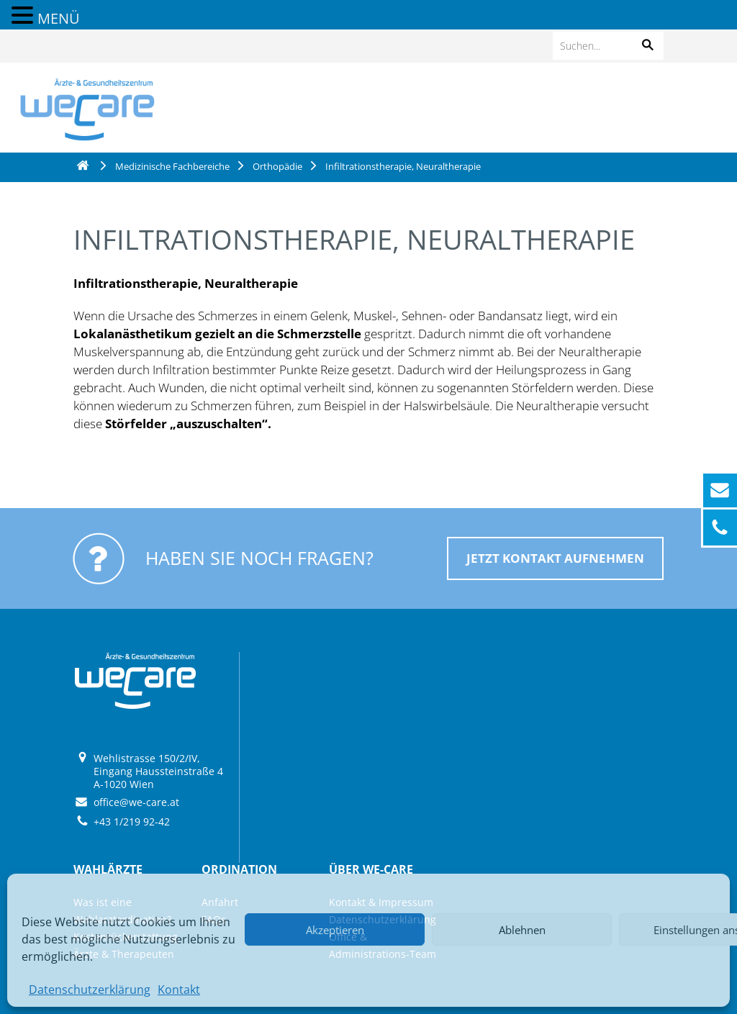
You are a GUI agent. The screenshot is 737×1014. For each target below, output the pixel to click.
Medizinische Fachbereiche (172, 166)
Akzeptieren (335, 930)
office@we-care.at (136, 802)
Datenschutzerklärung (89, 989)
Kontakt (179, 989)
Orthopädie (277, 166)
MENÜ (58, 18)
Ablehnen (522, 930)
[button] (648, 46)
